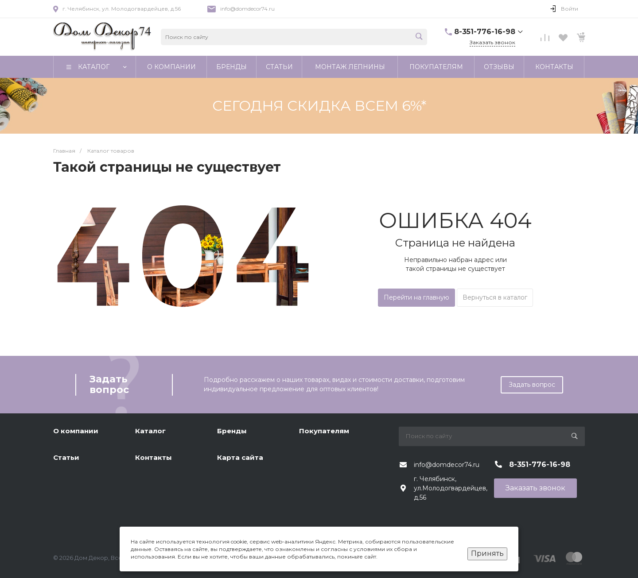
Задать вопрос (532, 385)
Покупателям (324, 431)
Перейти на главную (416, 297)
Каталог (150, 431)
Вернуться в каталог (495, 297)
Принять (487, 553)
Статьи (66, 457)
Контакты (153, 457)
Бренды (232, 431)
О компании (75, 431)
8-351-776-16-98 (484, 31)
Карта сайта (240, 457)
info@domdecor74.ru (247, 8)
